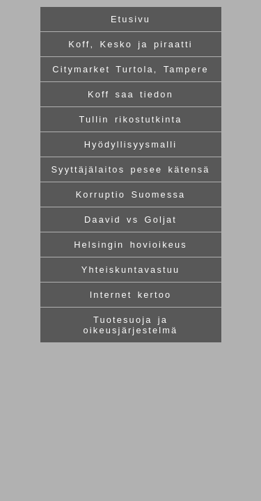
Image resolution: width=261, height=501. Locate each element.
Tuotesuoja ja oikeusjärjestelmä (131, 325)
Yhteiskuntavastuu (130, 269)
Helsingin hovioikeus (130, 244)
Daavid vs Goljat (130, 219)
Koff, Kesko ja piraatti (130, 44)
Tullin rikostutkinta (130, 119)
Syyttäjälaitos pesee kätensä (130, 169)
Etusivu (130, 19)
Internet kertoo (131, 294)
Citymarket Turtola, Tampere (130, 69)
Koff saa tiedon (130, 94)
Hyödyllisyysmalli (130, 144)
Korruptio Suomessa (131, 194)
